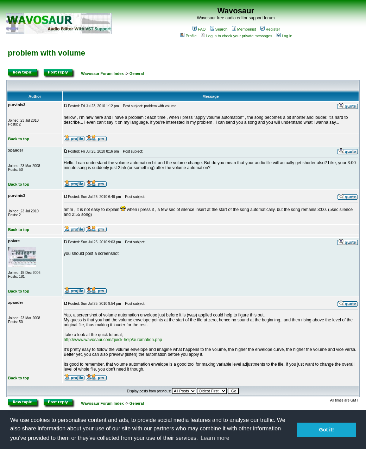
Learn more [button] (215, 438)
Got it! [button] (326, 429)
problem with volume (46, 53)
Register (270, 29)
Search (219, 29)
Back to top (18, 139)
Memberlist (244, 29)
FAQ (199, 29)
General (137, 73)
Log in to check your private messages (236, 36)
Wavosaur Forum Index (102, 73)
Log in (284, 36)
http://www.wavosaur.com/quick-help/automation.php (113, 339)
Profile (188, 36)
